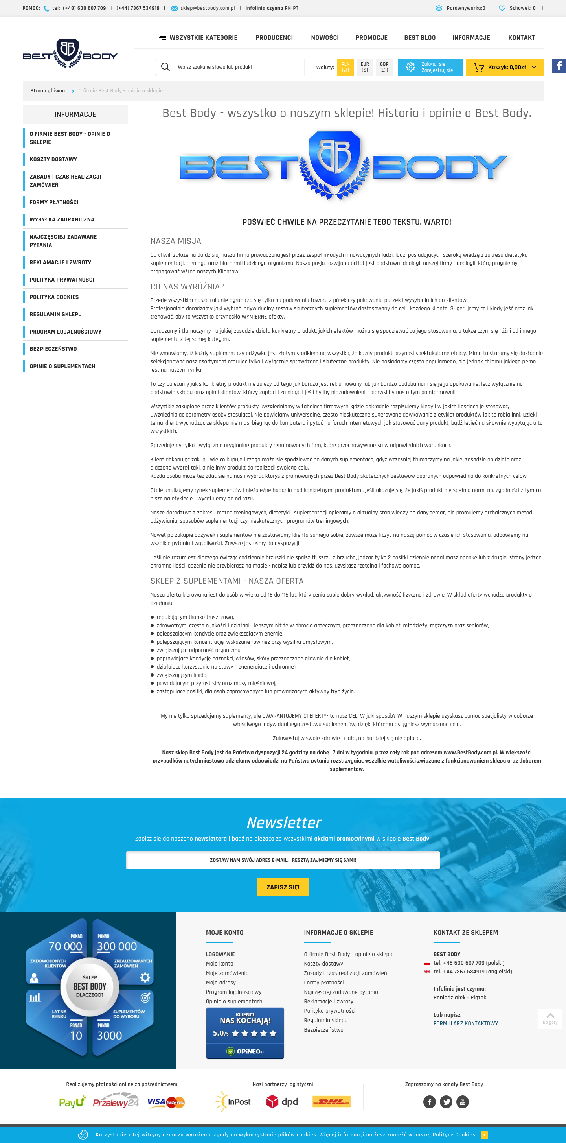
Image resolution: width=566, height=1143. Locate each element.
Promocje (371, 37)
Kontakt (521, 37)
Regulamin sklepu (56, 314)
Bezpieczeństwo (53, 349)
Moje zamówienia (227, 973)
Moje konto (219, 964)
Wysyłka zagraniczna (62, 220)
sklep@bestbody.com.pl (208, 8)
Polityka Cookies (54, 297)
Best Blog (420, 37)
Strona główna (48, 90)
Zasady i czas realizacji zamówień (65, 181)
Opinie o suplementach (63, 366)
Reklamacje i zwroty (61, 262)
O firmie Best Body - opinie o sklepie (70, 138)
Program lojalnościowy (66, 332)
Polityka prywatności (62, 280)
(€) (365, 67)
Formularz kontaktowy (466, 1023)
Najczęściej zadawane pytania (63, 241)
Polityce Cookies (454, 1134)
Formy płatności (54, 202)
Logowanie (220, 954)
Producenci (274, 37)
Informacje (471, 37)
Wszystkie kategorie (198, 37)
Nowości (325, 37)
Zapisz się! (283, 887)
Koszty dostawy (53, 159)
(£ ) (384, 67)
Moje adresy (221, 982)
